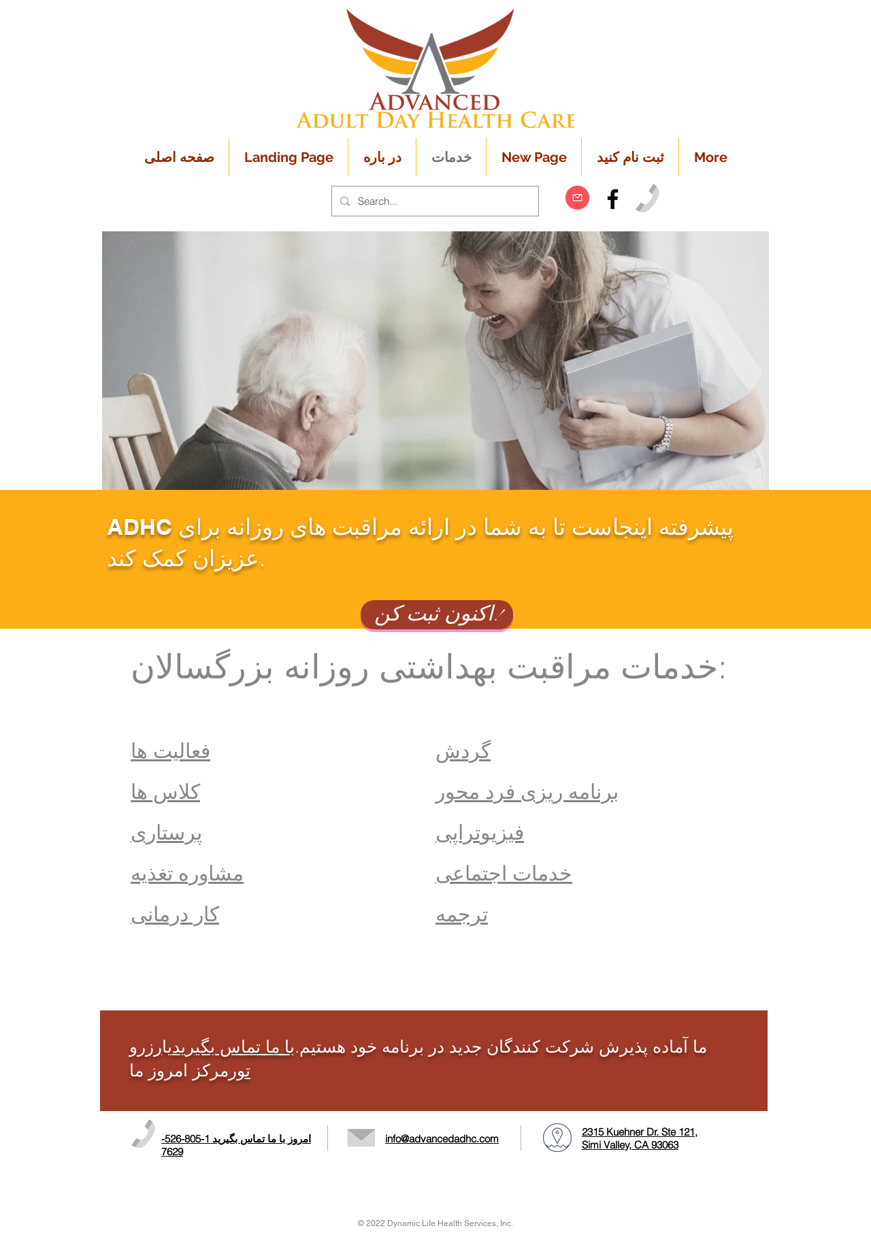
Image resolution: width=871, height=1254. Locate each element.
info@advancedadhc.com (442, 1138)
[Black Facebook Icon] (612, 199)
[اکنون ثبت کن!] (437, 614)
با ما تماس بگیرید (233, 1046)
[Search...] (434, 201)
